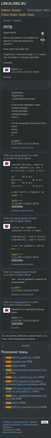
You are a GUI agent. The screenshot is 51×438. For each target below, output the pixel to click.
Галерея (16, 10)
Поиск (30, 14)
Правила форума (21, 422)
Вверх (44, 422)
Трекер (22, 14)
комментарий (20, 155)
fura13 (14, 69)
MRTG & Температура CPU (26, 407)
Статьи (5, 14)
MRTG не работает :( (22, 357)
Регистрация (35, 10)
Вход (46, 10)
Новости (5, 10)
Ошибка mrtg (18, 361)
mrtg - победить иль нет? (24, 377)
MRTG (15, 366)
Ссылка (7, 77)
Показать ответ (18, 148)
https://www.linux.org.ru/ (12, 432)
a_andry (15, 141)
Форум (13, 14)
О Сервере (7, 422)
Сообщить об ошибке (12, 429)
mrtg (7, 26)
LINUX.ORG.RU (13, 3)
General (17, 20)
